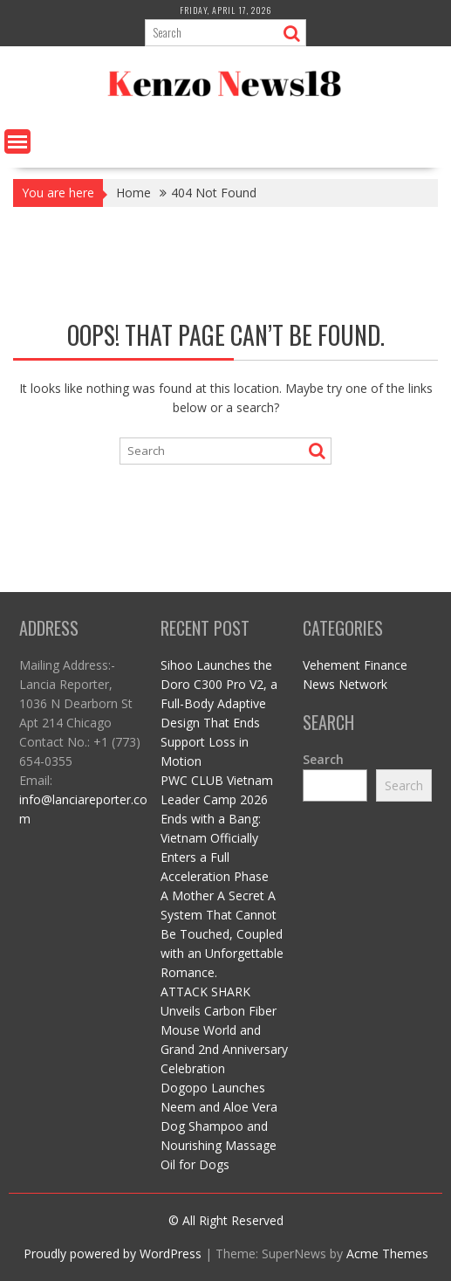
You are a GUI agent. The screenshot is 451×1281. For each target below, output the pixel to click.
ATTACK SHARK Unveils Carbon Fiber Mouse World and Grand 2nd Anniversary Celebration (224, 1030)
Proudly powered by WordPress (113, 1253)
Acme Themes (387, 1253)
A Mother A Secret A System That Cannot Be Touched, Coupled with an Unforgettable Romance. (222, 934)
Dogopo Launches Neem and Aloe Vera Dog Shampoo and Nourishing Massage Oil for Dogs (219, 1126)
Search (323, 759)
